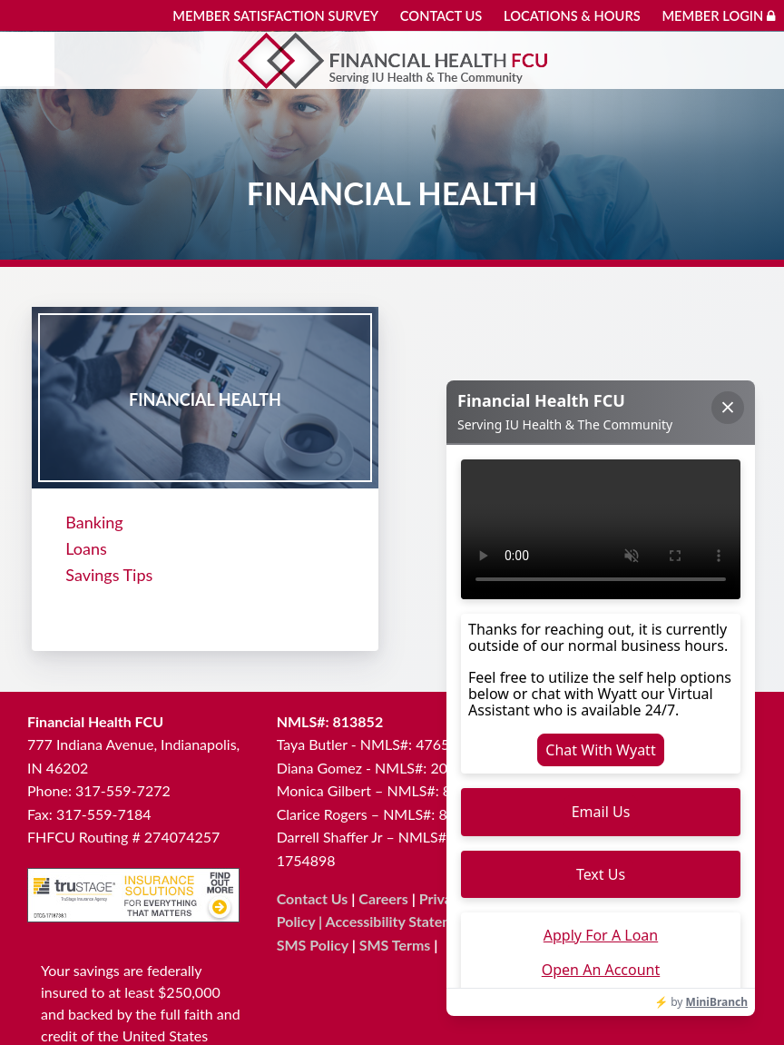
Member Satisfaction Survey (275, 16)
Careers (383, 896)
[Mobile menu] (27, 59)
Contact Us (441, 16)
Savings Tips (108, 574)
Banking (93, 521)
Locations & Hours (572, 16)
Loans (86, 547)
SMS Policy (312, 942)
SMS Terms (395, 942)
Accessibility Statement (400, 919)
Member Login (718, 16)
